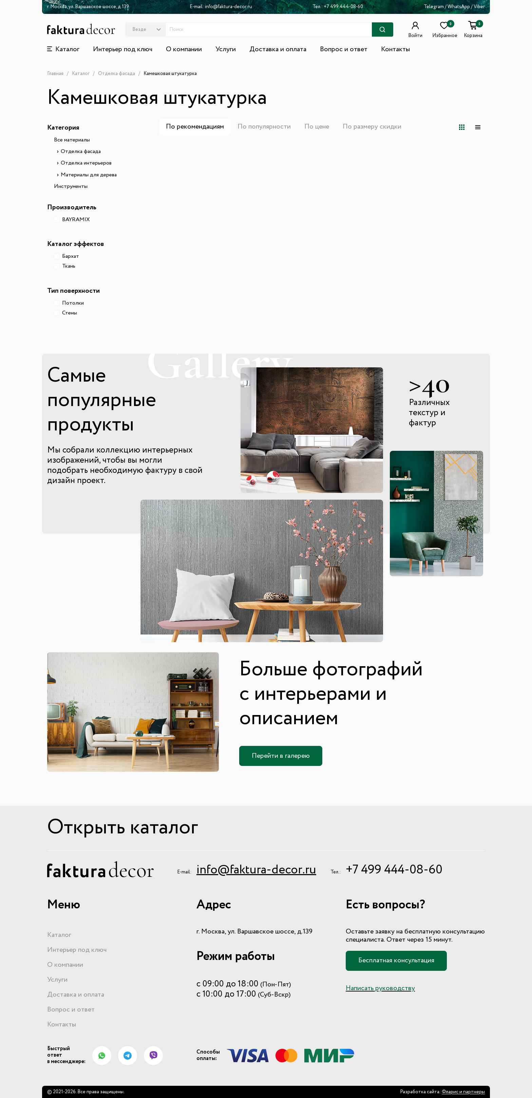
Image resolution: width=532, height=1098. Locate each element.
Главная (55, 73)
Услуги (225, 49)
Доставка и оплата (277, 49)
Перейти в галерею (281, 756)
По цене (316, 126)
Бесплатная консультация (396, 960)
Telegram (434, 6)
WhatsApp (459, 6)
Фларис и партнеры (463, 1092)
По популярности (264, 126)
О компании (184, 49)
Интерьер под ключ (122, 49)
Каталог (81, 73)
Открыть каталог (122, 828)
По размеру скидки (372, 126)
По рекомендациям (195, 126)
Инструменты (71, 186)
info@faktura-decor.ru (228, 6)
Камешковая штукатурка (170, 73)
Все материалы (72, 140)
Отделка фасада (116, 73)
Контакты (395, 49)
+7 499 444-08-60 (343, 6)
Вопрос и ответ (343, 49)
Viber (479, 6)
